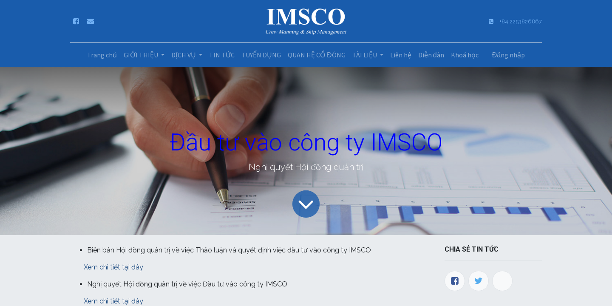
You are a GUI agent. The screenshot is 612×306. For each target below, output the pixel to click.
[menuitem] (102, 54)
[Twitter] (478, 281)
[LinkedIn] (502, 281)
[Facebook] (455, 281)
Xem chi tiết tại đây (113, 267)
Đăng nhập (508, 55)
